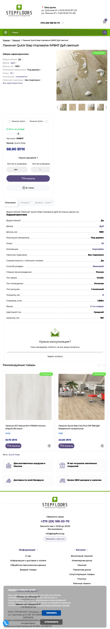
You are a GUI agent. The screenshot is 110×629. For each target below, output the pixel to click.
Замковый (98, 266)
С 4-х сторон (97, 306)
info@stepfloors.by (55, 533)
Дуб (13, 63)
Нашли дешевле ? (28, 157)
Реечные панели (82, 583)
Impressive (21, 76)
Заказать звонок (55, 539)
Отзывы (25, 202)
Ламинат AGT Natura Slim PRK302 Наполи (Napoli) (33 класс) (25, 427)
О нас (28, 556)
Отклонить (51, 622)
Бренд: (15, 143)
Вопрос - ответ (43, 202)
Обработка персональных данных (28, 565)
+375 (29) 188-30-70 (50, 23)
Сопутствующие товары (82, 574)
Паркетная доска (82, 569)
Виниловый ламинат (82, 556)
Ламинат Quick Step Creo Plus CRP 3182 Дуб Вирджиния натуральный (79, 427)
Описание (10, 202)
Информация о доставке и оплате (28, 560)
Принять (51, 613)
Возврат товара (28, 569)
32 (11, 73)
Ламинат (82, 565)
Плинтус (81, 579)
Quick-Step (14, 454)
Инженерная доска (82, 560)
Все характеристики (13, 83)
